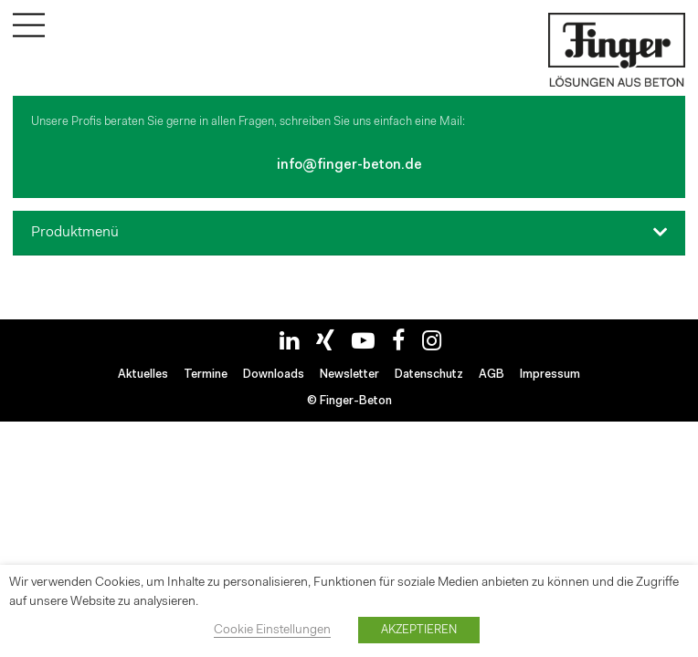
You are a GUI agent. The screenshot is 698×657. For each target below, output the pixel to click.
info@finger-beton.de (349, 165)
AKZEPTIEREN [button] (419, 630)
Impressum (550, 375)
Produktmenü (75, 232)
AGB (491, 375)
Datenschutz (429, 375)
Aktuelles (143, 375)
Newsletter (349, 375)
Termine (205, 375)
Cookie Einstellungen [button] (272, 630)
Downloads (273, 375)
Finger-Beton (356, 401)
